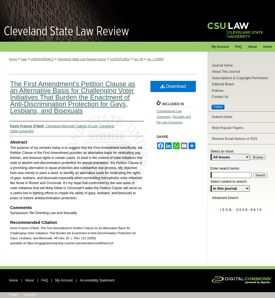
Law (24, 59)
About (29, 280)
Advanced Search (225, 198)
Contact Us (220, 97)
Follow (218, 107)
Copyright (30, 294)
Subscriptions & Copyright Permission (240, 78)
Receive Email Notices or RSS (234, 139)
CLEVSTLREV (120, 59)
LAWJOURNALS (42, 59)
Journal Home (222, 65)
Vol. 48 (138, 59)
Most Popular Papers (227, 128)
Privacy (13, 294)
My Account (64, 280)
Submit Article (222, 117)
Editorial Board (223, 84)
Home (13, 59)
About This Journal (226, 72)
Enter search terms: (225, 168)
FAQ (44, 280)
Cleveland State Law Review (98, 21)
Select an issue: (222, 151)
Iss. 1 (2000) (155, 59)
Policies (217, 91)
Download (173, 86)
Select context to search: (228, 182)
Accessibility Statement (97, 280)
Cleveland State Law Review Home (82, 59)
